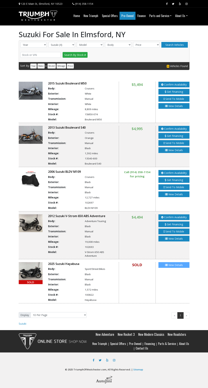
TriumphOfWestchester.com (89, 369)
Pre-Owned (135, 343)
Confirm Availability (174, 84)
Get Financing (174, 91)
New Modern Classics (151, 334)
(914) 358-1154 (84, 3)
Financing (149, 343)
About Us (184, 343)
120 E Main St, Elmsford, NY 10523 (41, 3)
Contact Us (142, 348)
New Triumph (99, 343)
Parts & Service (167, 343)
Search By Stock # (75, 55)
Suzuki (22, 323)
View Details (174, 106)
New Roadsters (177, 334)
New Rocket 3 (126, 334)
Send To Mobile (174, 99)
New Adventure (105, 334)
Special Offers (118, 343)
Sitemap (138, 369)
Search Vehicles (174, 45)
